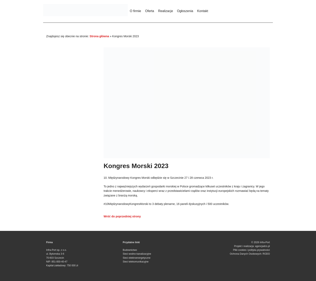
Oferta (149, 11)
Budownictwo (130, 250)
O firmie (135, 11)
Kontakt (202, 11)
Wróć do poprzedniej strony (122, 216)
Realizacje (165, 11)
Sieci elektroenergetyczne (136, 257)
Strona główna (99, 36)
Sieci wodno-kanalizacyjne (137, 253)
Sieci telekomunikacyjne (136, 261)
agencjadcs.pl (262, 246)
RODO (266, 253)
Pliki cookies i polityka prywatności (251, 250)
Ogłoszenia (185, 11)
